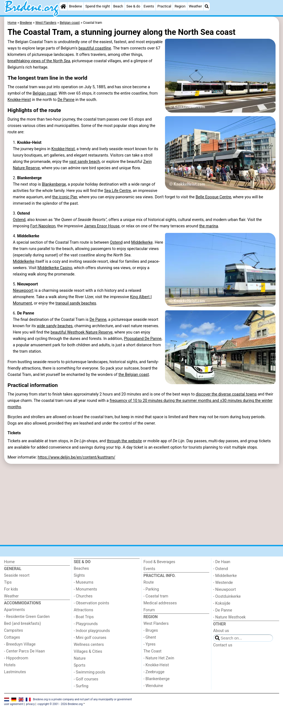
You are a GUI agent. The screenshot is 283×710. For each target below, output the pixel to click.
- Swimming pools (89, 672)
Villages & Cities (88, 651)
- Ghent (149, 637)
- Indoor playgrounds (92, 630)
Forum (149, 610)
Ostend (19, 219)
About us (221, 630)
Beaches (81, 568)
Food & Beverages (159, 562)
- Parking (151, 589)
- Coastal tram (155, 596)
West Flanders (156, 623)
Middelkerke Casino (55, 268)
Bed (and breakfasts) (22, 623)
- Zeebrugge (153, 672)
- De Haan (221, 562)
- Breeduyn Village (20, 644)
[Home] (63, 6)
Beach (118, 6)
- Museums (83, 582)
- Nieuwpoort (224, 589)
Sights (79, 575)
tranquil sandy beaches (75, 303)
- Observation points (91, 603)
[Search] (207, 6)
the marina (208, 226)
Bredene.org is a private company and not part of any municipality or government (82, 699)
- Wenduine (153, 685)
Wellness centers (89, 644)
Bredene (75, 6)
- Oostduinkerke (227, 596)
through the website (124, 441)
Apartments (14, 609)
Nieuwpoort (23, 290)
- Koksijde (221, 603)
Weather (195, 6)
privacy (30, 704)
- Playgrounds (86, 623)
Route (148, 582)
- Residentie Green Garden (27, 616)
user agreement (13, 704)
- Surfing (81, 686)
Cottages (12, 637)
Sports (79, 665)
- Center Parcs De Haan (24, 651)
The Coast (152, 651)
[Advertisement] (141, 504)
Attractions (83, 610)
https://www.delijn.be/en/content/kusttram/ (76, 457)
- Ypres (149, 644)
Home (9, 562)
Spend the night (97, 6)
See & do (133, 6)
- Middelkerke (225, 575)
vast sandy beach (84, 161)
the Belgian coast (133, 374)
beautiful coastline (94, 48)
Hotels (10, 665)
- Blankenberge (156, 679)
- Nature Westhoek (229, 617)
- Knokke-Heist (156, 665)
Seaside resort (17, 575)
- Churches (83, 596)
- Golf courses (86, 679)
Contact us (222, 645)
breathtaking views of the (38, 61)
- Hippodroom (16, 658)
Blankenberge (54, 184)
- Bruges (150, 630)
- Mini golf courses (90, 637)
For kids (11, 589)
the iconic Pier (64, 197)
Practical (164, 6)
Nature (80, 658)
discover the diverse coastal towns (226, 394)
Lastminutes (15, 672)
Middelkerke (142, 242)
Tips (8, 582)
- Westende (223, 582)
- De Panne (222, 610)
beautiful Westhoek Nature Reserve (81, 332)
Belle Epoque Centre (213, 197)
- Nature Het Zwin (158, 658)
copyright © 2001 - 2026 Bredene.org (60, 704)
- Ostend (220, 568)
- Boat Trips (84, 617)
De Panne (65, 99)
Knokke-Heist (19, 99)
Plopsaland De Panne (142, 338)
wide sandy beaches (54, 326)
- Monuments (85, 589)
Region (180, 6)
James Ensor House (102, 226)
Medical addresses (160, 603)
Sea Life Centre (117, 190)
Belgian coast (45, 93)
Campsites (13, 630)
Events (149, 6)
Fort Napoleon (42, 226)
